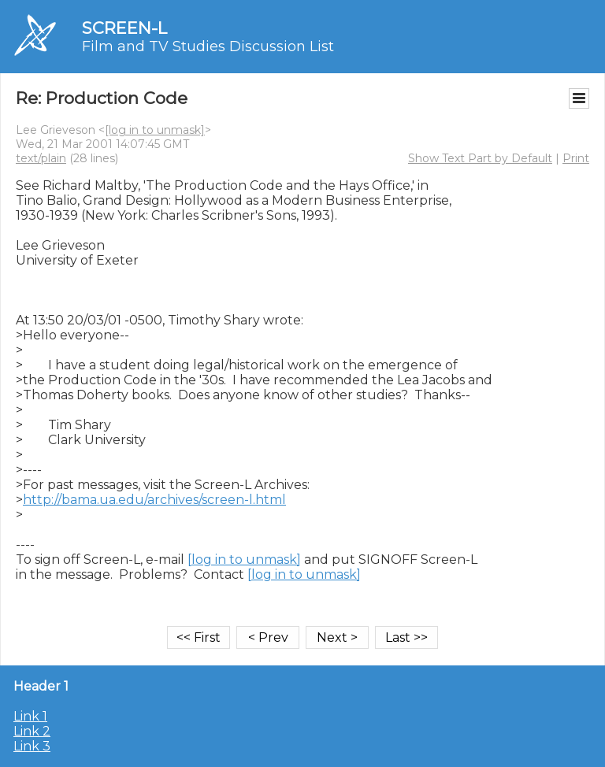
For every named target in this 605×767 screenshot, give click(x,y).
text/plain (41, 158)
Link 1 (30, 716)
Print (575, 158)
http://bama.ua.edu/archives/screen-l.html (154, 499)
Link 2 (31, 731)
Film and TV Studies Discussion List (208, 46)
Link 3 (31, 746)
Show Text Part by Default (480, 158)
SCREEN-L (124, 28)
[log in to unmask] (155, 130)
